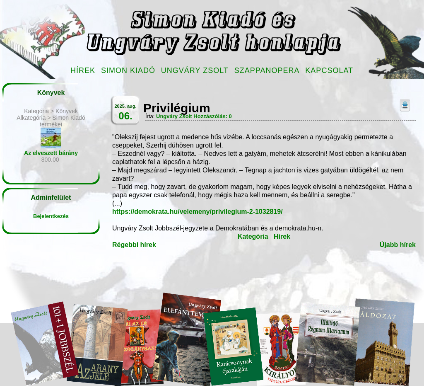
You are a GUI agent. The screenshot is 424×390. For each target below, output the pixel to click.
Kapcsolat (329, 70)
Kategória (253, 236)
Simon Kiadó (128, 70)
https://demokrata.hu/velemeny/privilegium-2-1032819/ (197, 211)
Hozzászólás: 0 (212, 116)
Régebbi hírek (134, 244)
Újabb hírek (398, 244)
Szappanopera (267, 70)
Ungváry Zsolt (195, 70)
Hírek (82, 70)
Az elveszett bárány (51, 153)
